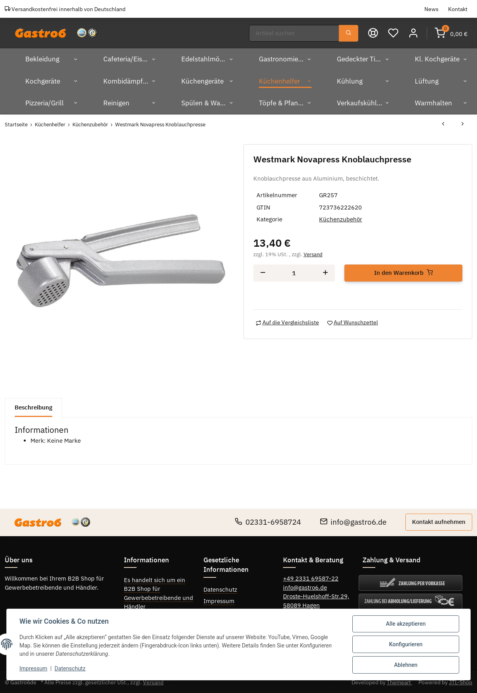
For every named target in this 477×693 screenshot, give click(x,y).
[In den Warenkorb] (403, 273)
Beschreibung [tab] (33, 407)
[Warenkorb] (451, 33)
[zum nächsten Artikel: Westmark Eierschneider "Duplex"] (462, 124)
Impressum (218, 601)
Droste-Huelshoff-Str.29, (316, 596)
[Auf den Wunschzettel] (352, 322)
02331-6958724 (268, 522)
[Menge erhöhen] (325, 273)
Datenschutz (220, 589)
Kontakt (457, 9)
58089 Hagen (301, 605)
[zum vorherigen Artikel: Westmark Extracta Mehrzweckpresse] (443, 124)
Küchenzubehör (340, 219)
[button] (413, 33)
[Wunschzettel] (393, 33)
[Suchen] (294, 33)
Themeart (399, 682)
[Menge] (294, 273)
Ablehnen (405, 665)
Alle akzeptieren (406, 624)
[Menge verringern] (262, 273)
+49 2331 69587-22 (310, 578)
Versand (313, 254)
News (431, 9)
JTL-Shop (460, 682)
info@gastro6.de (353, 522)
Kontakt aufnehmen (439, 521)
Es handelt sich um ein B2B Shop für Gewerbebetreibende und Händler (158, 593)
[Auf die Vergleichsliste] (287, 322)
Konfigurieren (405, 644)
